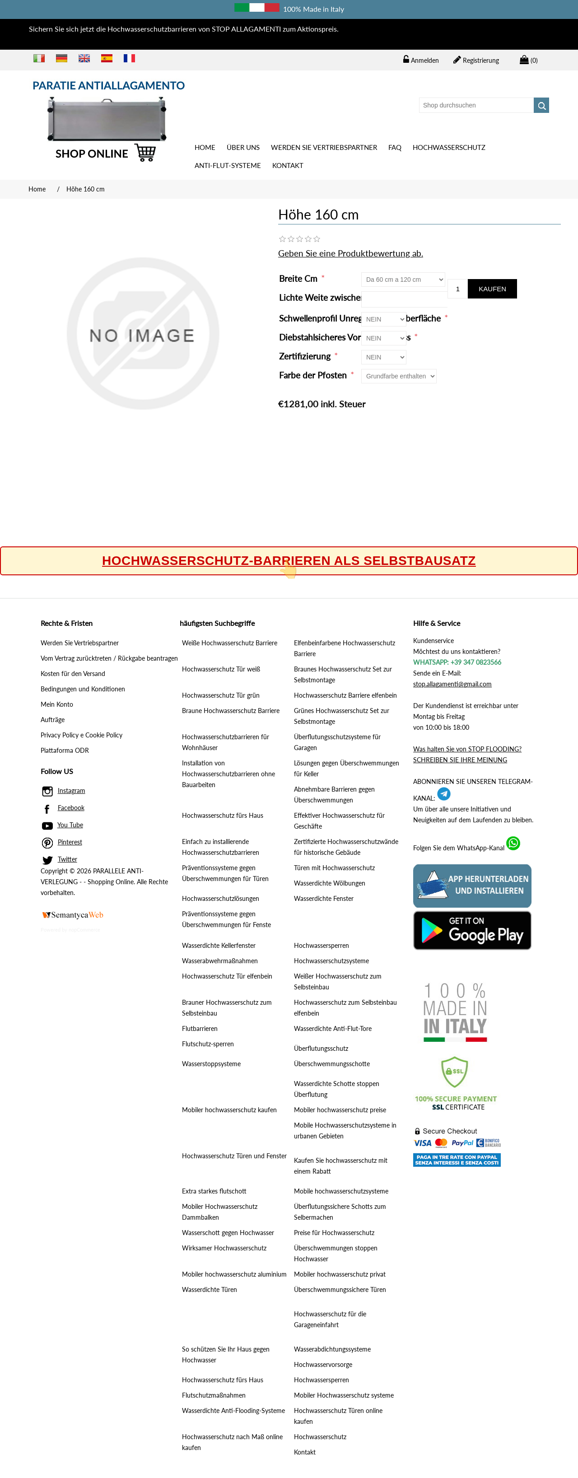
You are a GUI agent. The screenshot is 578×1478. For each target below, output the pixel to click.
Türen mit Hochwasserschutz (334, 868)
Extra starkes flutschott (214, 1191)
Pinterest (70, 842)
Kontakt (287, 165)
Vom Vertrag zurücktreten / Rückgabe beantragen (109, 658)
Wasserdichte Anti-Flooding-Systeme (233, 1410)
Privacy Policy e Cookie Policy (81, 735)
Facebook (71, 807)
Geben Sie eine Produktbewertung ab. (350, 253)
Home (205, 147)
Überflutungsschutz (321, 1048)
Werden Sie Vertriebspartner (324, 147)
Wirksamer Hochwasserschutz (224, 1248)
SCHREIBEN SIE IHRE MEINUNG (460, 760)
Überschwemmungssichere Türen (340, 1289)
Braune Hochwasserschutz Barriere (231, 710)
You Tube (70, 825)
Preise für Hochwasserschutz (334, 1232)
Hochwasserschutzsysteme (331, 961)
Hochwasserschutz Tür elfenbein (227, 976)
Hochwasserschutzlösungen (220, 898)
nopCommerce (84, 929)
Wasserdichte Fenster (324, 898)
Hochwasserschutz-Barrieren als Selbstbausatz (289, 560)
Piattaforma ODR (65, 750)
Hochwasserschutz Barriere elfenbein (345, 695)
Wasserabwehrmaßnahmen (220, 961)
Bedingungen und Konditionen (83, 689)
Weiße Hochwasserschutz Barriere (229, 643)
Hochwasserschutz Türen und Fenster (234, 1156)
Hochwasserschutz (449, 147)
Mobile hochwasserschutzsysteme (341, 1191)
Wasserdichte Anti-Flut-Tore (333, 1028)
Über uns (243, 147)
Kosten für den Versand (73, 673)
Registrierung (476, 59)
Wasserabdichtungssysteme (332, 1349)
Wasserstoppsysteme (211, 1064)
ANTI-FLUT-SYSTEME (228, 165)
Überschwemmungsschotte (332, 1064)
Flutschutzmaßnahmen (214, 1395)
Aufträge (53, 719)
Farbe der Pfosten (314, 375)
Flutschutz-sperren (208, 1044)
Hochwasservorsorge (323, 1364)
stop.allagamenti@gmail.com (452, 684)
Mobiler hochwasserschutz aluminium (234, 1274)
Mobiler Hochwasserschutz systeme (344, 1395)
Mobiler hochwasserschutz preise (340, 1110)
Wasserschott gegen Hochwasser (228, 1232)
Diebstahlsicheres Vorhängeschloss (346, 337)
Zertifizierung (306, 356)
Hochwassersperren (321, 945)
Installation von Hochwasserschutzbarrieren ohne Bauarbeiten (228, 773)
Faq (394, 147)
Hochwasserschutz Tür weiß (221, 669)
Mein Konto (57, 704)
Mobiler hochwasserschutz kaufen (229, 1110)
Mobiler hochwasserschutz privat (340, 1274)
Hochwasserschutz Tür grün (221, 695)
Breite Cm (299, 278)
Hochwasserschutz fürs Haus (222, 815)
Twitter (67, 859)
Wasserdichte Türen (209, 1289)
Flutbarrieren (200, 1028)
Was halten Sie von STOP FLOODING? (467, 749)
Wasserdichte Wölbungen (329, 883)
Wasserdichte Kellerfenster (219, 945)
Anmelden (421, 59)
